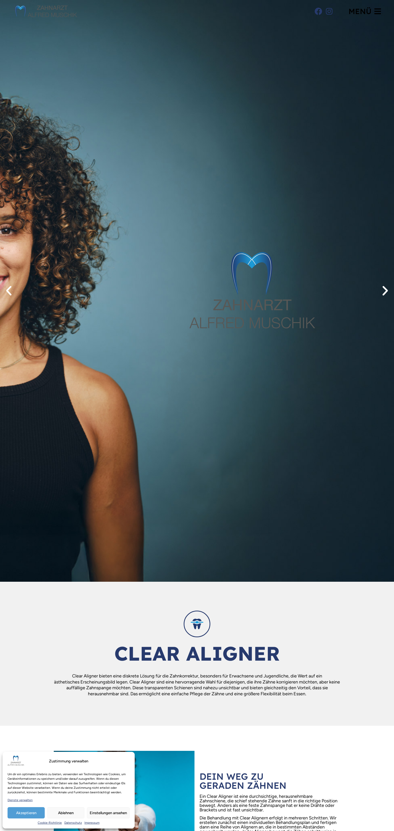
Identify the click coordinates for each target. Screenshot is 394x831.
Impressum (92, 822)
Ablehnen (66, 813)
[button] (9, 290)
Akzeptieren (26, 813)
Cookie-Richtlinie (50, 822)
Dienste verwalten (20, 800)
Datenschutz (73, 822)
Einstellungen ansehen (108, 813)
